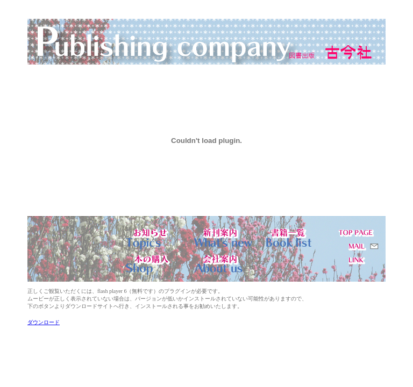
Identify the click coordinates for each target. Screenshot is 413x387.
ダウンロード (43, 322)
